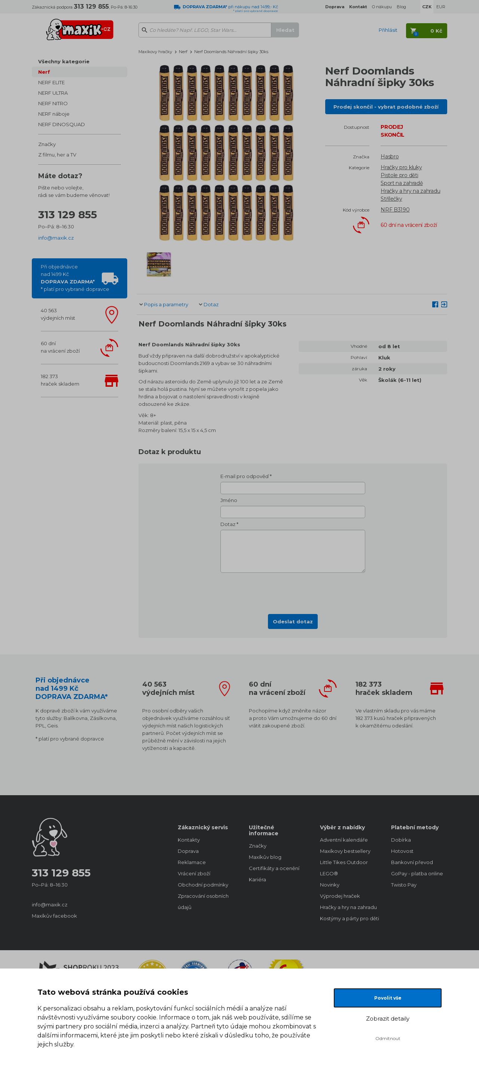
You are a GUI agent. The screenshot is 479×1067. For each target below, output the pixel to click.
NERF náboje (54, 114)
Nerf (44, 72)
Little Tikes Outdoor (344, 862)
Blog (401, 6)
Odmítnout (387, 1038)
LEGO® (329, 873)
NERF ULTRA (53, 93)
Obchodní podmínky (203, 885)
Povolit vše (388, 998)
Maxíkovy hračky (155, 51)
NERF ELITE (51, 82)
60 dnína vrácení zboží (60, 347)
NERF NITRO (53, 103)
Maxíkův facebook (54, 916)
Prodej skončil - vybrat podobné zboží (386, 107)
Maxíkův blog (265, 857)
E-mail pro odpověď (244, 476)
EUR (440, 6)
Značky (47, 144)
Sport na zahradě (401, 183)
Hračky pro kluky (401, 167)
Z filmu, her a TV (57, 155)
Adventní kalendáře (344, 840)
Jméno (228, 500)
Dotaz (211, 304)
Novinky (329, 885)
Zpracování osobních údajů (203, 901)
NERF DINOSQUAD (61, 124)
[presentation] (293, 591)
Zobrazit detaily (387, 1018)
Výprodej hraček (340, 896)
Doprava (188, 851)
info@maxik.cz (56, 238)
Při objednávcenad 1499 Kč (75, 278)
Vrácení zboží (194, 873)
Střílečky (391, 198)
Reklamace (192, 862)
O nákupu (382, 6)
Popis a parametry (166, 304)
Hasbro (390, 156)
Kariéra (257, 879)
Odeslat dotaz (293, 621)
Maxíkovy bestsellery (345, 851)
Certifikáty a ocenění (274, 868)
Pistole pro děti (399, 175)
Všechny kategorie (63, 61)
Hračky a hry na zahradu (410, 191)
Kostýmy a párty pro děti (348, 918)
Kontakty (189, 840)
